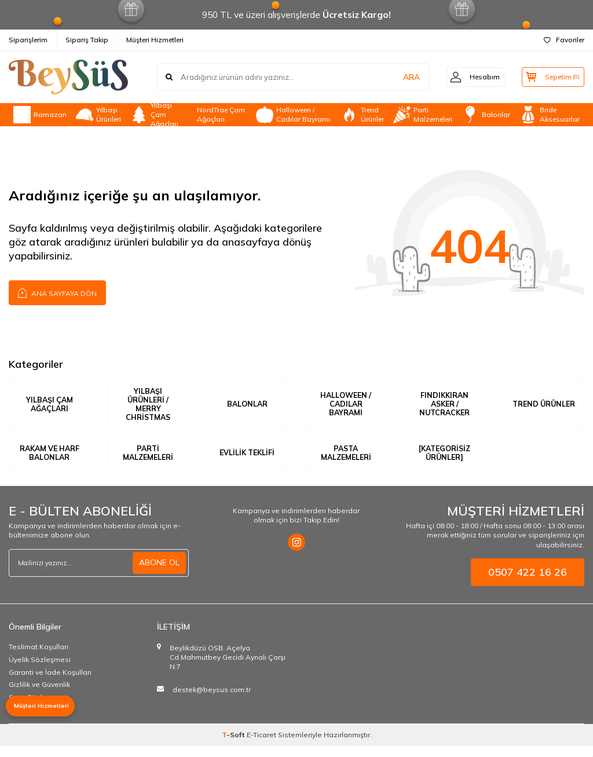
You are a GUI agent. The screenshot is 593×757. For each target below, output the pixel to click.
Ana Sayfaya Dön (57, 292)
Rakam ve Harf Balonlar (49, 459)
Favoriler (564, 39)
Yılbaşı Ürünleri (98, 114)
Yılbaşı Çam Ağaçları (154, 114)
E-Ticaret (261, 745)
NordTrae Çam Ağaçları (221, 114)
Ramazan (40, 114)
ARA (403, 77)
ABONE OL (159, 574)
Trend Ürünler (362, 114)
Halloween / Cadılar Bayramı (293, 114)
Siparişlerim (28, 39)
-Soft (234, 745)
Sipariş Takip (86, 39)
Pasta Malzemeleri (346, 458)
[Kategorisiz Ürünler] (445, 458)
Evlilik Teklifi (247, 458)
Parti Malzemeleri (422, 114)
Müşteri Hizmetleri (155, 39)
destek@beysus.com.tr (212, 701)
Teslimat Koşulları (38, 658)
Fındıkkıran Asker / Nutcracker (444, 404)
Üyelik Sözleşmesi (40, 670)
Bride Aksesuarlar (549, 114)
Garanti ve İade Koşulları (50, 683)
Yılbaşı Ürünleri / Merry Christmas (148, 404)
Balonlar (486, 114)
